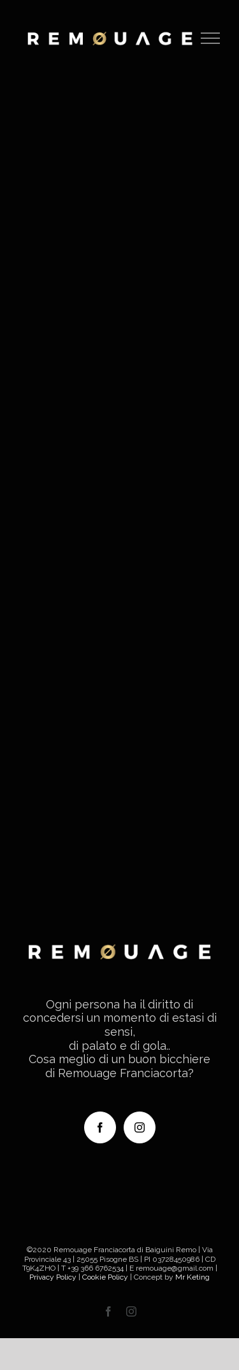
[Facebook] (100, 1127)
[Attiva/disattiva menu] (210, 38)
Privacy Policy (52, 1277)
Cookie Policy (105, 1277)
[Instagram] (140, 1127)
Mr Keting (192, 1277)
